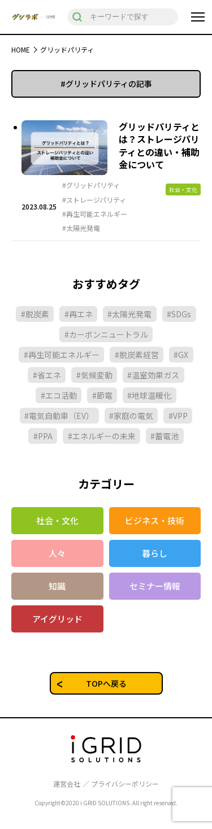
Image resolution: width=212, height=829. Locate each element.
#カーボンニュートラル (106, 334)
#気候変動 (94, 375)
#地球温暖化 (149, 395)
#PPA (43, 436)
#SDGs (179, 314)
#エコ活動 (59, 395)
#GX (181, 354)
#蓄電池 (164, 436)
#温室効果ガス (153, 375)
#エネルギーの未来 (102, 436)
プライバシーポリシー (125, 784)
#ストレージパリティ (94, 200)
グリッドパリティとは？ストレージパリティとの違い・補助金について (159, 145)
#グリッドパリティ (91, 185)
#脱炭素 (35, 314)
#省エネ (47, 375)
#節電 (102, 395)
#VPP (178, 415)
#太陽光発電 (81, 228)
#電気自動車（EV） (59, 415)
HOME (20, 49)
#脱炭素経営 (137, 354)
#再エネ (78, 314)
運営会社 (66, 784)
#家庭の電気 (131, 415)
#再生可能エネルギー (94, 214)
